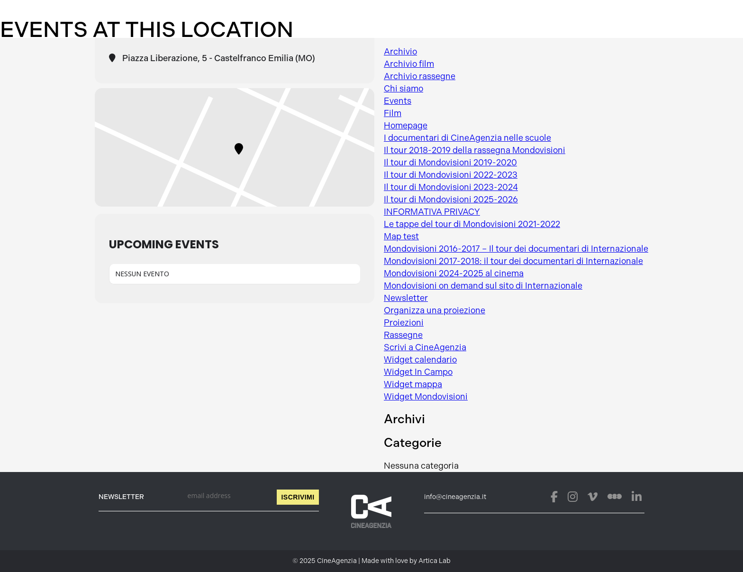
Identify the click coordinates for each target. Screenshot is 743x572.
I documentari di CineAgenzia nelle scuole (467, 138)
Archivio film (409, 64)
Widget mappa (413, 384)
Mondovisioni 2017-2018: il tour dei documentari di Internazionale (513, 261)
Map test (401, 236)
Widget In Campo (418, 372)
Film (392, 113)
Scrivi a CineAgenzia (425, 347)
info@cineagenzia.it (455, 497)
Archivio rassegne (419, 76)
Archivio (400, 51)
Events (397, 101)
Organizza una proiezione (434, 310)
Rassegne (403, 335)
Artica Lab (434, 561)
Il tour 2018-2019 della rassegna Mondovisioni (474, 150)
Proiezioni (404, 323)
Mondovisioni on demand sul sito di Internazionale (483, 286)
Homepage (405, 125)
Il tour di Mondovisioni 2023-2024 (451, 187)
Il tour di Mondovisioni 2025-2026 (451, 199)
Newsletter (406, 298)
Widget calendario (420, 359)
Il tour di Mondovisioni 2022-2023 (450, 175)
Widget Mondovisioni (426, 396)
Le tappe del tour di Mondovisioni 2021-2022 (472, 224)
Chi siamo (403, 88)
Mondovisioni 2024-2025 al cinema (454, 273)
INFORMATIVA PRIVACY (432, 212)
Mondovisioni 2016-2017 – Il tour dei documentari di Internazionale (516, 249)
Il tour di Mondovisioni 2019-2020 (450, 162)
